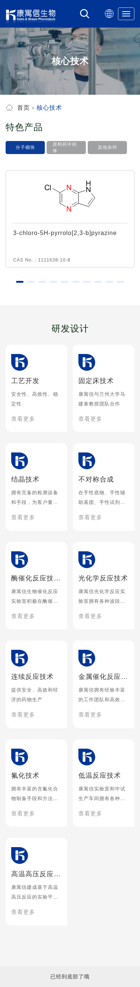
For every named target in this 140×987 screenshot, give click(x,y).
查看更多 (23, 419)
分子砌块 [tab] (25, 147)
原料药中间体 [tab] (65, 147)
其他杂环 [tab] (107, 147)
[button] (20, 282)
